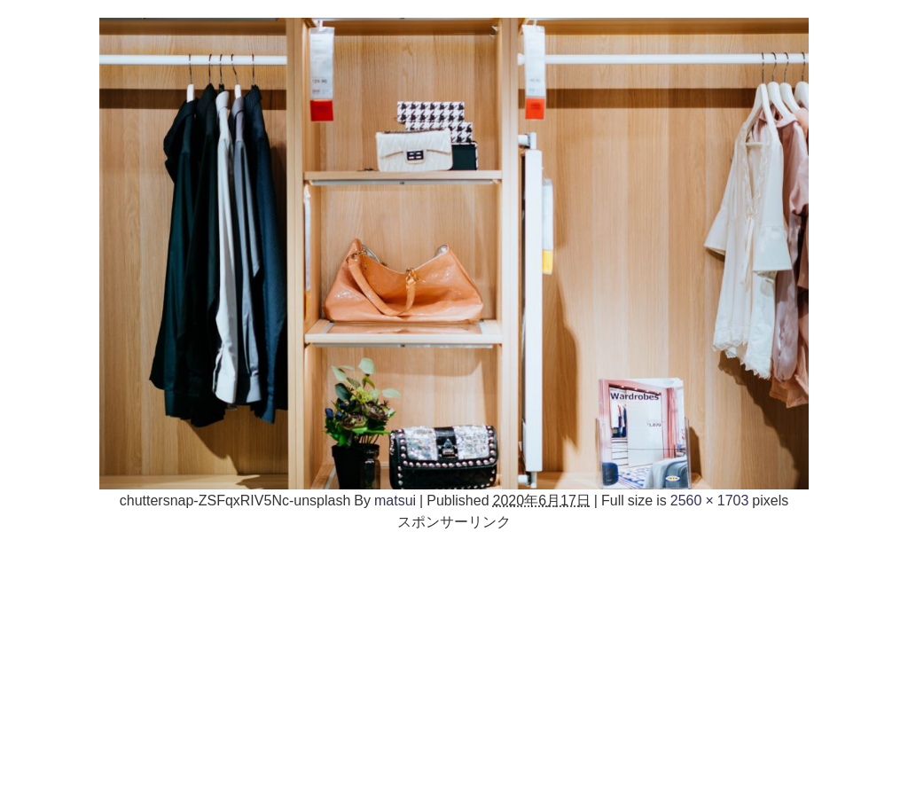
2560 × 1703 (709, 500)
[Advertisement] (454, 656)
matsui (395, 500)
